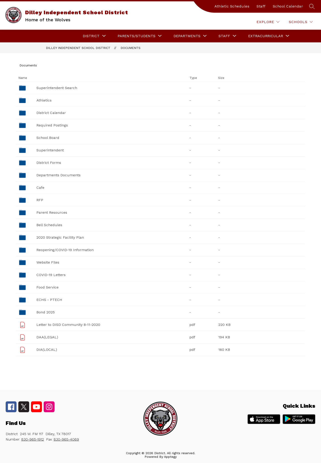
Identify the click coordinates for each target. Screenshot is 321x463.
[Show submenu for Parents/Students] (136, 36)
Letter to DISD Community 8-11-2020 (68, 324)
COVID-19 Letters (51, 275)
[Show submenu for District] (91, 36)
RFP (39, 200)
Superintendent (50, 150)
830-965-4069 (66, 439)
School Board (47, 138)
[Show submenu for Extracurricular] (265, 36)
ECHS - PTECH (49, 300)
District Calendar (51, 113)
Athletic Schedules (231, 6)
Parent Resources (51, 212)
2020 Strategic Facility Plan (60, 237)
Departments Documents (58, 175)
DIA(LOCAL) (46, 349)
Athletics (44, 100)
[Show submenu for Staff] (224, 36)
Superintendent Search (56, 88)
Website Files (47, 262)
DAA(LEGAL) (47, 337)
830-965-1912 (32, 439)
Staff (261, 6)
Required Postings (52, 125)
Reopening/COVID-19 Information (65, 250)
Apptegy (170, 456)
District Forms (48, 162)
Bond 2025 (45, 312)
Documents (130, 48)
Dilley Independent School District (78, 48)
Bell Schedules (49, 225)
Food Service (47, 287)
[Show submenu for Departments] (187, 36)
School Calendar (288, 6)
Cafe (40, 187)
